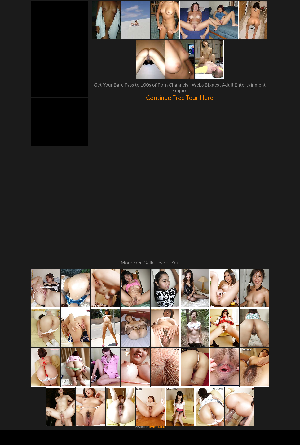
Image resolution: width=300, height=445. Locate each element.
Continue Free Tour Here (179, 97)
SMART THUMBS (157, 375)
